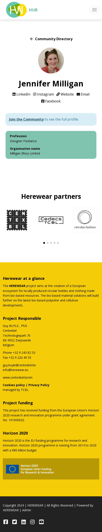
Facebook (51, 101)
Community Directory (51, 39)
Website (65, 94)
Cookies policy (14, 385)
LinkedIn (21, 94)
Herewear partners (51, 196)
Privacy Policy (38, 385)
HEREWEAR (35, 505)
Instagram (43, 94)
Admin (26, 510)
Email (83, 94)
